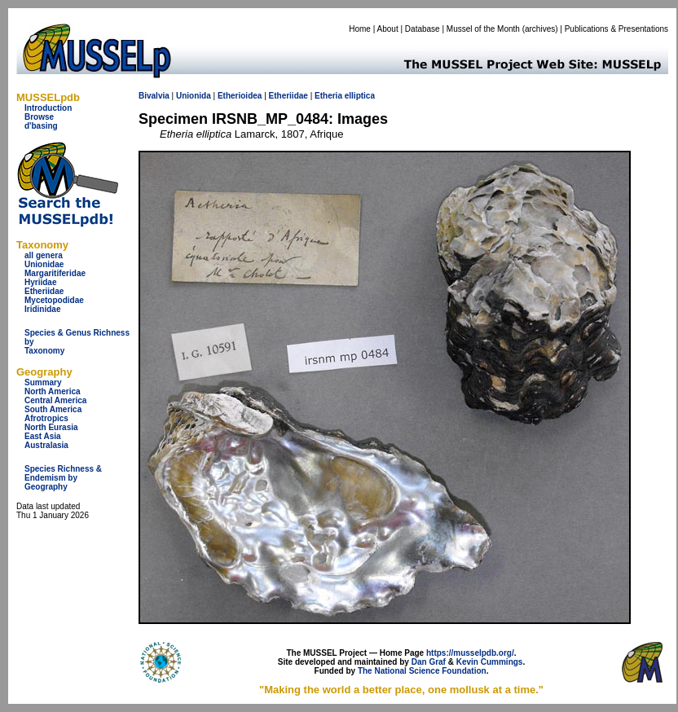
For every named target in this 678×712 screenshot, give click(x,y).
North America (52, 391)
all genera (43, 255)
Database (422, 28)
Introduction (48, 107)
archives (540, 28)
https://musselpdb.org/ (470, 652)
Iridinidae (42, 309)
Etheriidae (44, 291)
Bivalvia (154, 95)
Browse (39, 116)
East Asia (42, 436)
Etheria (328, 95)
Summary (43, 382)
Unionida (193, 95)
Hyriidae (40, 282)
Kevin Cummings (489, 661)
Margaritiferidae (55, 273)
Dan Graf (429, 661)
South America (52, 409)
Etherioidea (240, 95)
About (387, 28)
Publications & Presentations (616, 28)
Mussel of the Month (483, 28)
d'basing (41, 125)
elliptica (360, 95)
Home (360, 28)
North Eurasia (51, 427)
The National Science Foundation (422, 670)
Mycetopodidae (54, 300)
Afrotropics (46, 418)
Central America (55, 400)
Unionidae (44, 264)
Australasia (46, 445)
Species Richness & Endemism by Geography (63, 477)
